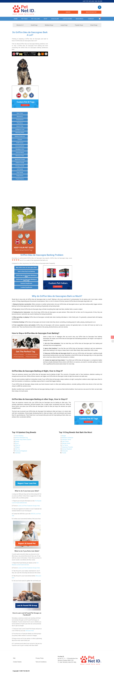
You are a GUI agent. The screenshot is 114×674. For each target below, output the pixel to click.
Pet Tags (24, 19)
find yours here (30, 630)
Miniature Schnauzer (67, 437)
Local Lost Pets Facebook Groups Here (29, 505)
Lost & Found (67, 19)
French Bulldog (19, 435)
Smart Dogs (93, 25)
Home (16, 19)
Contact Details (17, 662)
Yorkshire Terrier (66, 439)
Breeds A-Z (20, 25)
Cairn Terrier (65, 441)
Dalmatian (18, 453)
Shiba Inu (17, 445)
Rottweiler (65, 451)
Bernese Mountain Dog (21, 437)
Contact (91, 19)
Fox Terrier (65, 445)
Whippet (17, 447)
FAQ (14, 658)
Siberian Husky (66, 443)
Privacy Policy (40, 658)
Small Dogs (34, 25)
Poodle (64, 453)
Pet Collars (35, 19)
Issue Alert (55, 19)
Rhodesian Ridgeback (21, 451)
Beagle (64, 435)
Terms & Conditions (41, 662)
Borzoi (17, 443)
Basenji (17, 441)
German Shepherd (67, 449)
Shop (45, 19)
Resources (80, 19)
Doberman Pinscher (67, 447)
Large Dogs (64, 25)
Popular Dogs (79, 25)
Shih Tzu (17, 449)
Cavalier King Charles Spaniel (23, 439)
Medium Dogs (49, 25)
